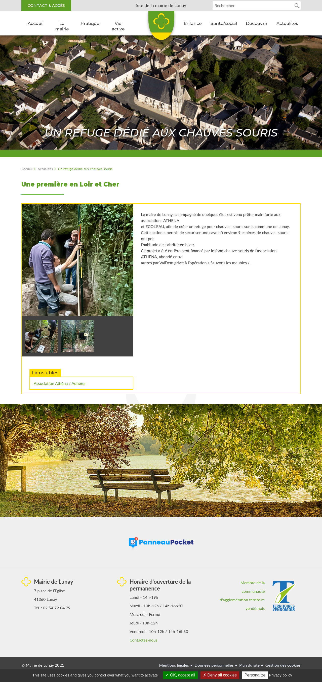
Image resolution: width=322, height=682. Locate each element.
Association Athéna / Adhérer (60, 383)
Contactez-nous (143, 640)
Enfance (193, 23)
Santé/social (224, 23)
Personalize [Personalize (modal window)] (255, 675)
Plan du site (249, 665)
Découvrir (257, 23)
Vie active (118, 26)
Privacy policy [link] (280, 675)
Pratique (89, 23)
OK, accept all (180, 675)
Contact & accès (46, 5)
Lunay (161, 27)
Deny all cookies (220, 675)
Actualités (287, 23)
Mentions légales (174, 665)
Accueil (36, 23)
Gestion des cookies (283, 665)
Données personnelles (213, 665)
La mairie (62, 26)
